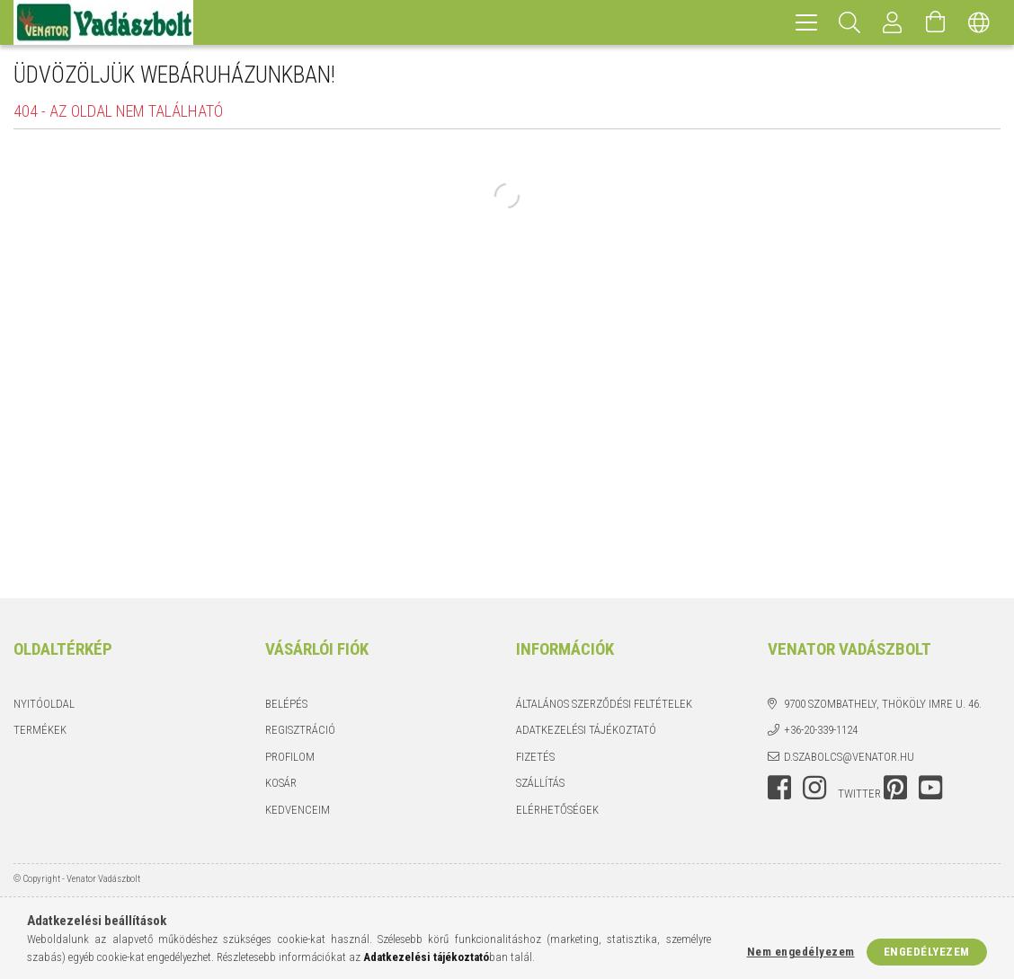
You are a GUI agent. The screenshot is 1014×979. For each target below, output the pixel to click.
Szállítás (540, 782)
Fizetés (535, 756)
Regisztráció (300, 729)
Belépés (286, 703)
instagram (814, 787)
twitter (859, 793)
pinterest (895, 787)
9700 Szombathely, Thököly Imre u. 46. (883, 703)
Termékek (40, 729)
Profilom (290, 756)
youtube (930, 787)
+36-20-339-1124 (821, 729)
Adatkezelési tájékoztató (586, 729)
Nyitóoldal (44, 703)
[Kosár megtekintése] (935, 22)
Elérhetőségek (557, 809)
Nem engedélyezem (801, 951)
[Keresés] (849, 22)
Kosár (281, 782)
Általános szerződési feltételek (604, 703)
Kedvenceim (297, 809)
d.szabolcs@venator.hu (849, 756)
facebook (779, 787)
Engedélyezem (927, 951)
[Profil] (892, 22)
